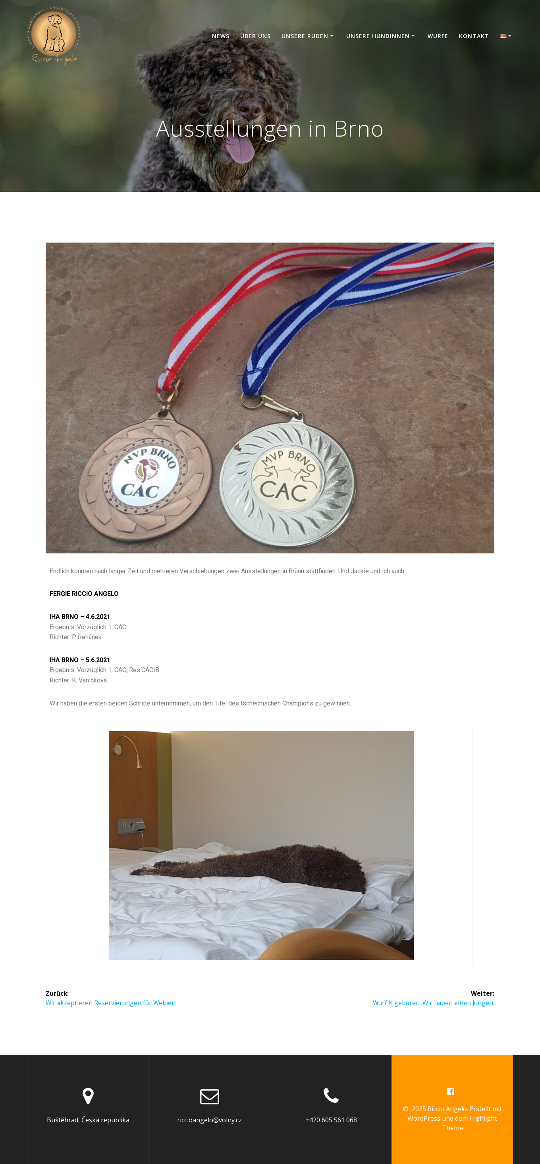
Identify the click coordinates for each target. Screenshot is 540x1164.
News (221, 36)
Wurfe (438, 36)
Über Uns (255, 36)
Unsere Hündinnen (378, 36)
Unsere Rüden (305, 36)
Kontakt (474, 36)
